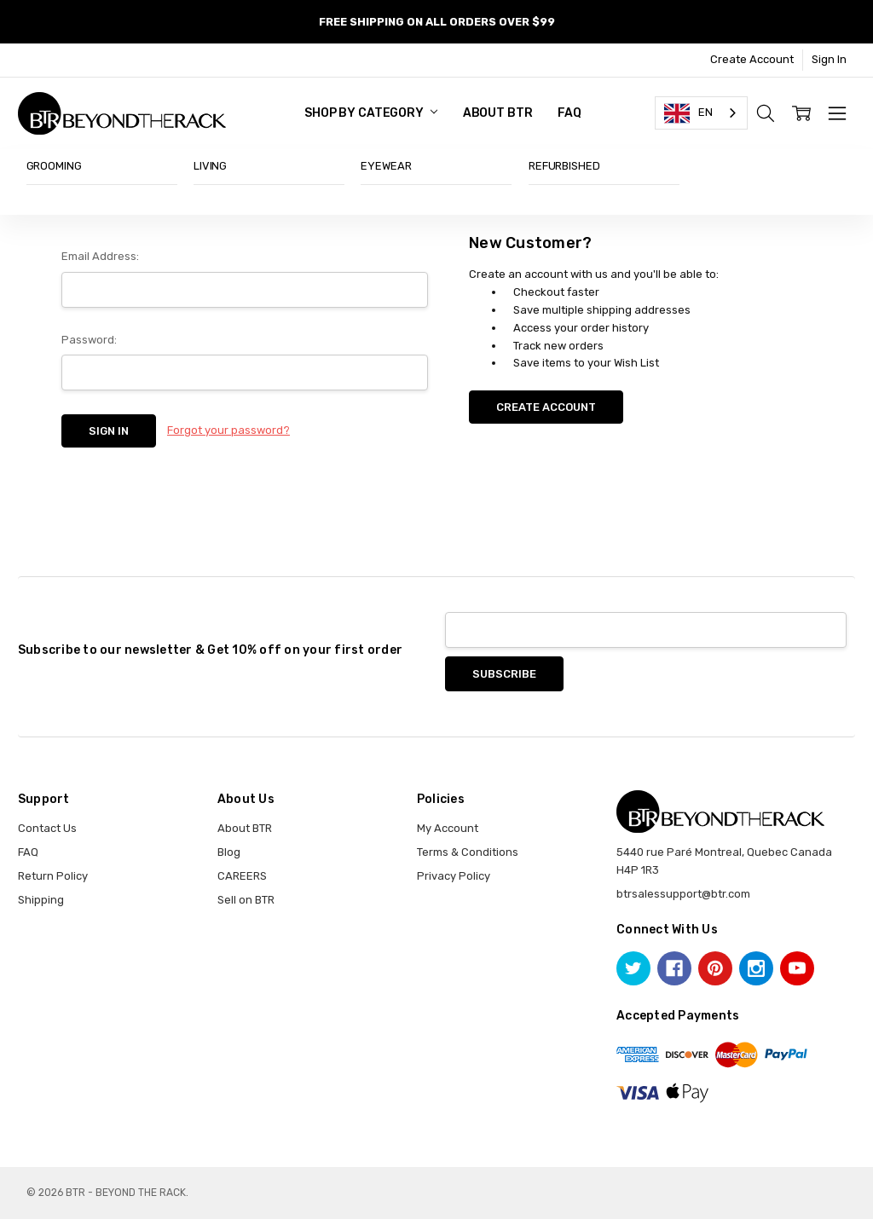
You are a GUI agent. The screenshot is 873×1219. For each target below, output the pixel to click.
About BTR (498, 113)
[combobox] (701, 113)
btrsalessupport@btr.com (683, 893)
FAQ (569, 113)
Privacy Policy (453, 875)
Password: (89, 339)
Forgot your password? (228, 430)
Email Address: (100, 256)
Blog (228, 852)
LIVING (210, 165)
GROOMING (54, 165)
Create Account (752, 59)
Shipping (41, 899)
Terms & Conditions (467, 852)
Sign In (829, 59)
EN (688, 113)
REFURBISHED (564, 165)
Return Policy (53, 875)
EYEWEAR (386, 165)
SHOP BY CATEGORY (370, 113)
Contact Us (47, 828)
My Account (447, 828)
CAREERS (242, 875)
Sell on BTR (246, 899)
